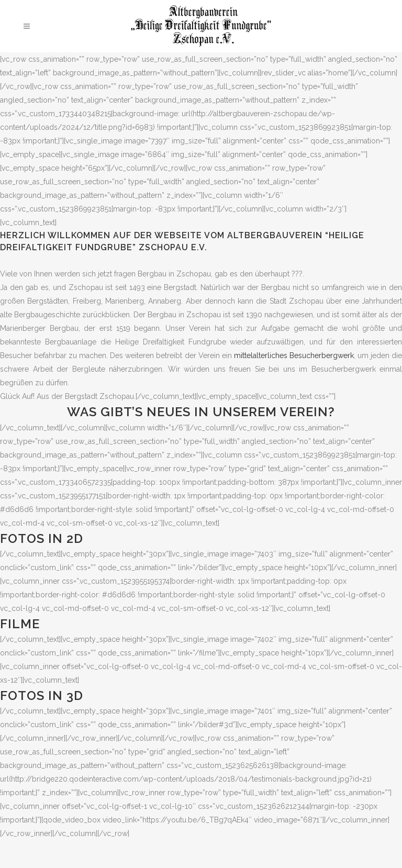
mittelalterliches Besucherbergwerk (294, 355)
